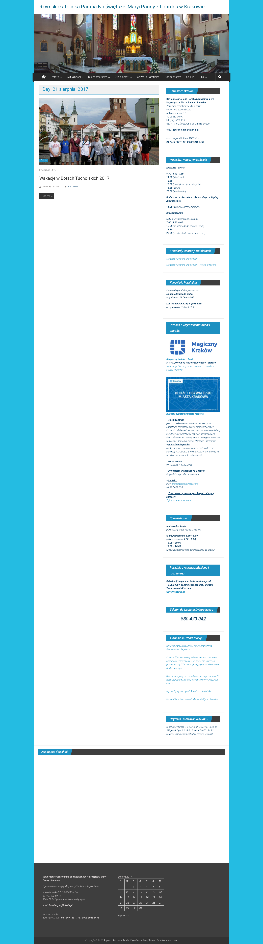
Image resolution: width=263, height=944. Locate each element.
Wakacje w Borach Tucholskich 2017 (74, 178)
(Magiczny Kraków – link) (179, 359)
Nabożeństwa (173, 77)
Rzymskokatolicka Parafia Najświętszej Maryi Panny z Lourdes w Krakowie (122, 7)
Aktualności (74, 77)
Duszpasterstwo (97, 77)
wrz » (125, 915)
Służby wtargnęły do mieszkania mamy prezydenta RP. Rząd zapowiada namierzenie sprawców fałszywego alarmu (193, 680)
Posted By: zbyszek (51, 186)
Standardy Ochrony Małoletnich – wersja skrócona (191, 264)
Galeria (190, 77)
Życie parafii (122, 77)
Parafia (55, 77)
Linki (201, 77)
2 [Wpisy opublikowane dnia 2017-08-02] (133, 886)
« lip (120, 915)
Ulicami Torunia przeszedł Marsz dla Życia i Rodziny (192, 699)
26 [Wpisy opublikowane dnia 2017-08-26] (153, 902)
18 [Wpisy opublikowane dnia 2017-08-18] (147, 897)
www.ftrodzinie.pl (175, 592)
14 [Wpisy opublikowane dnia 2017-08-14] (121, 897)
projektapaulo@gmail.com (185, 483)
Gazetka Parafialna (148, 77)
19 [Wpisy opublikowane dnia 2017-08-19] (153, 897)
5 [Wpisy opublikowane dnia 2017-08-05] (153, 886)
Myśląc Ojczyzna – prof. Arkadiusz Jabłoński (188, 691)
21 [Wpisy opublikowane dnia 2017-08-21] (121, 902)
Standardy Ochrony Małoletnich (181, 258)
